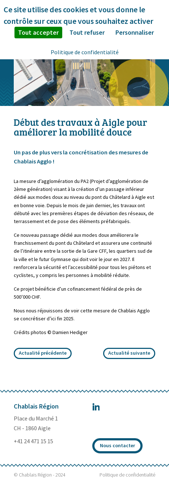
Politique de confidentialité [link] (85, 52)
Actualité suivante (129, 353)
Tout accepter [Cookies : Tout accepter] (38, 32)
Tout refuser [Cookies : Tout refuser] (87, 32)
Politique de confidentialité (127, 474)
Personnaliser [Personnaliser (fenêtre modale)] (134, 32)
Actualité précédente (43, 353)
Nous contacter (117, 445)
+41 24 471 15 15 (33, 441)
